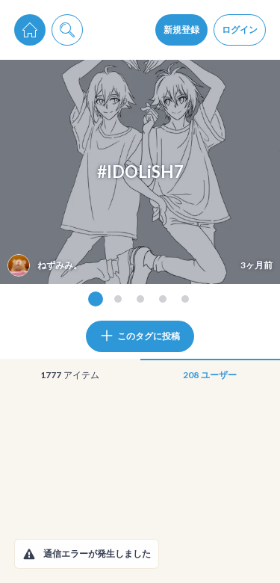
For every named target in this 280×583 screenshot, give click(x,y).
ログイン (240, 29)
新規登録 (181, 29)
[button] (29, 554)
